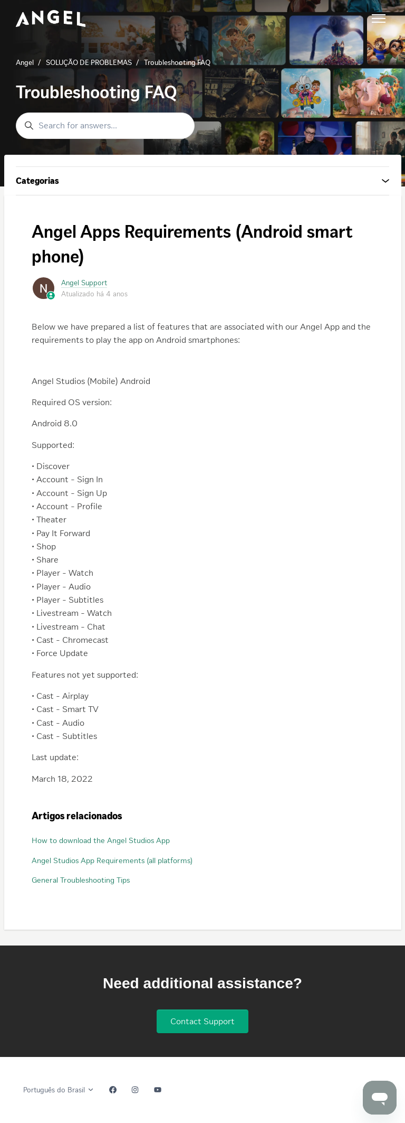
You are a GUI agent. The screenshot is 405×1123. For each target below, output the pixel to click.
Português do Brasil (58, 1089)
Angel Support (84, 282)
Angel (25, 62)
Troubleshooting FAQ (177, 62)
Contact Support (202, 1021)
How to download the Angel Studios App (101, 840)
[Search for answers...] (105, 126)
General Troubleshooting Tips (81, 880)
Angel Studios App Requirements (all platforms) (112, 860)
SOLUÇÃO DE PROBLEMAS (89, 62)
